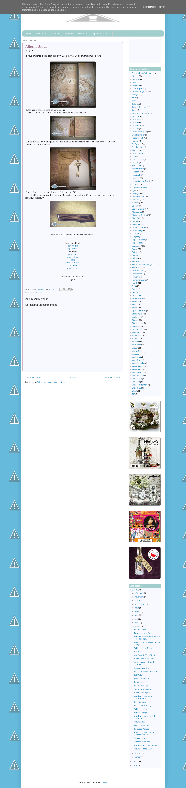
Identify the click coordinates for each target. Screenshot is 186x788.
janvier (138, 757)
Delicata (135, 122)
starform (135, 317)
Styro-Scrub (137, 332)
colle (73, 259)
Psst (134, 286)
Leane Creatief (138, 209)
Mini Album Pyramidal (143, 712)
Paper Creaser (138, 240)
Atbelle (135, 76)
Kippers (135, 202)
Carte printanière (141, 668)
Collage (135, 95)
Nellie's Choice (138, 227)
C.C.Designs (137, 88)
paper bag (73, 254)
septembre (140, 604)
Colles (134, 101)
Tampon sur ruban (142, 742)
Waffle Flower (138, 375)
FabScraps (136, 144)
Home (29, 33)
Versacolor (136, 354)
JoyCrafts (34, 293)
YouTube (69, 33)
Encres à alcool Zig (142, 633)
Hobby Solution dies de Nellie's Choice (144, 733)
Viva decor (136, 372)
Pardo (134, 249)
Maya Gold (136, 218)
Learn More (149, 7)
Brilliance (136, 85)
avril (137, 622)
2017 (135, 761)
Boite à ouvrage (141, 685)
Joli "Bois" (138, 675)
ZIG (133, 394)
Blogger (104, 782)
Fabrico (135, 141)
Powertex (136, 277)
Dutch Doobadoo (139, 131)
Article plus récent (34, 377)
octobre (138, 600)
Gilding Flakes (138, 169)
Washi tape (137, 378)
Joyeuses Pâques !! (142, 729)
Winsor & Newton (139, 385)
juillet (137, 611)
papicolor (136, 246)
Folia (134, 156)
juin (136, 615)
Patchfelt (136, 252)
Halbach (135, 172)
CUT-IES (135, 116)
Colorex (135, 104)
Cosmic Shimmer (139, 107)
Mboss (135, 221)
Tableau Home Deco (143, 648)
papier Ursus (73, 248)
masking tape (73, 268)
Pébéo (135, 258)
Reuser (135, 292)
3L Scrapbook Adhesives (142, 73)
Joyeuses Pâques (141, 678)
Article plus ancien (112, 377)
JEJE (133, 190)
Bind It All (136, 79)
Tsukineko (136, 344)
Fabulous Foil (137, 147)
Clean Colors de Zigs (143, 705)
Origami (135, 236)
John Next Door (138, 196)
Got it (162, 7)
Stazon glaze (137, 323)
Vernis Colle (137, 351)
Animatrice (41, 33)
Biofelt (135, 82)
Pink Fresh (136, 267)
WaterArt (136, 382)
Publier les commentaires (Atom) (51, 382)
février (138, 753)
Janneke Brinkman (140, 187)
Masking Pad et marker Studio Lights (147, 643)
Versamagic (137, 366)
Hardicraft (136, 175)
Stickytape (136, 326)
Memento (136, 224)
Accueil (73, 377)
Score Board (137, 298)
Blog (108, 33)
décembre (139, 593)
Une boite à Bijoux (142, 692)
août (137, 608)
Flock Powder (137, 153)
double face (72, 257)
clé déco (73, 265)
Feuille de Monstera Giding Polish (145, 717)
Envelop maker (138, 135)
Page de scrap (140, 702)
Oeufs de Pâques (141, 725)
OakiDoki (136, 233)
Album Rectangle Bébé (144, 749)
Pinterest (82, 33)
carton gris (73, 245)
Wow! (134, 391)
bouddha (138, 682)
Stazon (135, 320)
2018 (135, 590)
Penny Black (137, 261)
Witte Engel (137, 388)
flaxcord (135, 150)
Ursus (41, 293)
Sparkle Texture (139, 311)
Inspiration (96, 33)
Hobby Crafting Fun (140, 181)
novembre (139, 597)
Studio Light (137, 329)
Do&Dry (135, 128)
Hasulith (135, 178)
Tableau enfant (140, 709)
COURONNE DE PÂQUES (144, 655)
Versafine (136, 360)
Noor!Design (137, 230)
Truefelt (135, 341)
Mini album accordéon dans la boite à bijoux (147, 637)
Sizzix (134, 307)
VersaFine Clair (138, 363)
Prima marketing (139, 280)
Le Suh (135, 206)
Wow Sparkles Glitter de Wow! (144, 663)
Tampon (135, 338)
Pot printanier (140, 629)
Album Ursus (139, 722)
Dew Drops (137, 125)
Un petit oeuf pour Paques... (146, 745)
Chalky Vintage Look (140, 91)
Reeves (135, 289)
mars (137, 626)
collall (134, 98)
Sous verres (139, 738)
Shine (134, 304)
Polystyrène (137, 273)
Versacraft (136, 357)
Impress (135, 184)
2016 (135, 765)
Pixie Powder (137, 270)
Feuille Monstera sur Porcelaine (143, 697)
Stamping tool (138, 314)
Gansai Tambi (138, 159)
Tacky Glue (136, 335)
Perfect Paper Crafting (141, 264)
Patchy (135, 255)
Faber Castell (137, 138)
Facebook (56, 33)
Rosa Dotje (136, 295)
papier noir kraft (72, 262)
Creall (134, 110)
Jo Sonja (135, 193)
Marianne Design (139, 215)
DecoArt (135, 119)
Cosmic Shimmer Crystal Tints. (147, 671)
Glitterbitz (138, 651)
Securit (135, 301)
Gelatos (135, 162)
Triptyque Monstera (142, 689)
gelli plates (136, 165)
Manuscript (137, 212)
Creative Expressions (141, 113)
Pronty (135, 283)
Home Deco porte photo (144, 658)
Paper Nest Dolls (139, 243)
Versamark (136, 369)
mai (136, 619)
